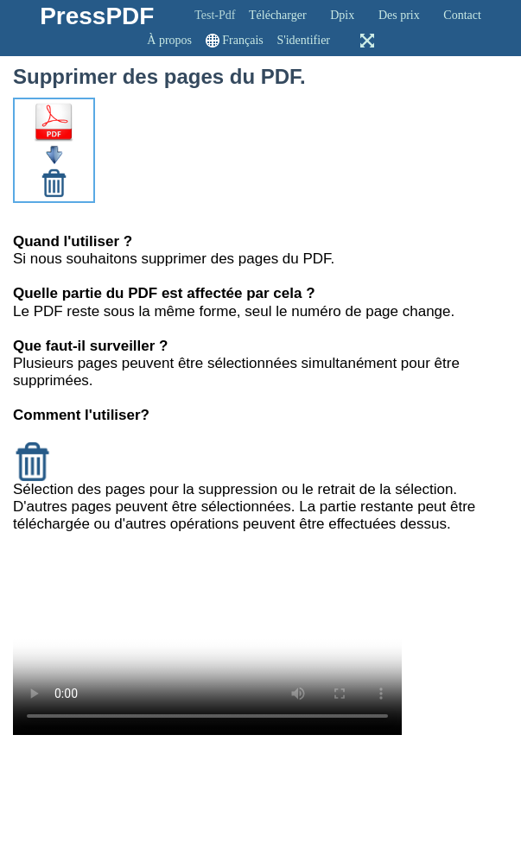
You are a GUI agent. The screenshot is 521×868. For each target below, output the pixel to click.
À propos (169, 40)
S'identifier (303, 40)
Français (242, 40)
